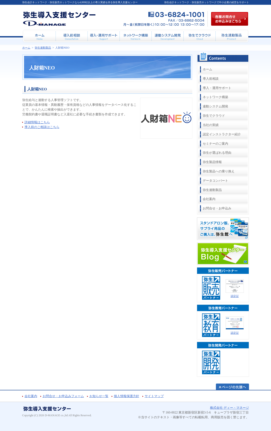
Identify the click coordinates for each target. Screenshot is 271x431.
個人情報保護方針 (126, 396)
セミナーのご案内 (215, 143)
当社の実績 (211, 125)
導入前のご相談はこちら (41, 127)
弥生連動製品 (212, 190)
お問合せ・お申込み (217, 208)
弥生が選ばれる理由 (217, 152)
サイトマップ (154, 396)
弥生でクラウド (214, 115)
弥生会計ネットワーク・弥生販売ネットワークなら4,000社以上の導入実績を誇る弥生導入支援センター (80, 2)
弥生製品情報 (212, 162)
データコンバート (215, 180)
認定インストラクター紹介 (222, 134)
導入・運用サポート (217, 88)
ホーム (207, 69)
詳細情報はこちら (37, 122)
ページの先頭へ (232, 387)
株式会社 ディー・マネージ (229, 407)
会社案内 (209, 199)
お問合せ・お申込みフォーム (63, 396)
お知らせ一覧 (98, 396)
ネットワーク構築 (215, 97)
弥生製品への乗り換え (218, 171)
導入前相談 (211, 78)
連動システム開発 (215, 106)
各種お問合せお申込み (229, 19)
